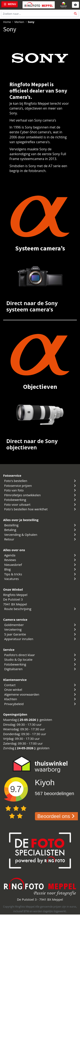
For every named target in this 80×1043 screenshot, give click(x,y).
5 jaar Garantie (40, 634)
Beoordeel (56, 816)
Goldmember (40, 625)
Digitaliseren (40, 669)
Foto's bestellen (40, 481)
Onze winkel (40, 689)
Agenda (40, 555)
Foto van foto (40, 490)
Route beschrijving (40, 609)
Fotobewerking (40, 500)
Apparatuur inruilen (40, 639)
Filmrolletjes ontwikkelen (40, 495)
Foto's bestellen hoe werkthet (40, 509)
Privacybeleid (40, 704)
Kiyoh (45, 782)
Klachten (40, 699)
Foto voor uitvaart (40, 504)
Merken (19, 22)
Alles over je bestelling (21, 520)
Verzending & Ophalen (40, 534)
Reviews (40, 560)
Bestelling (40, 525)
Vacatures (40, 579)
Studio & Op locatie (40, 659)
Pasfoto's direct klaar (40, 655)
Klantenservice (15, 680)
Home (7, 22)
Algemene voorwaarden (40, 694)
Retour (40, 539)
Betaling (40, 530)
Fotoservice (12, 475)
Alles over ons (14, 550)
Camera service (15, 619)
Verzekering (40, 629)
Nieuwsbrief (40, 565)
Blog (40, 569)
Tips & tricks (40, 574)
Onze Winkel (13, 589)
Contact (40, 685)
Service (9, 649)
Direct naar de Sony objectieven (32, 444)
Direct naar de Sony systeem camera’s (32, 306)
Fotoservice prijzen (40, 485)
